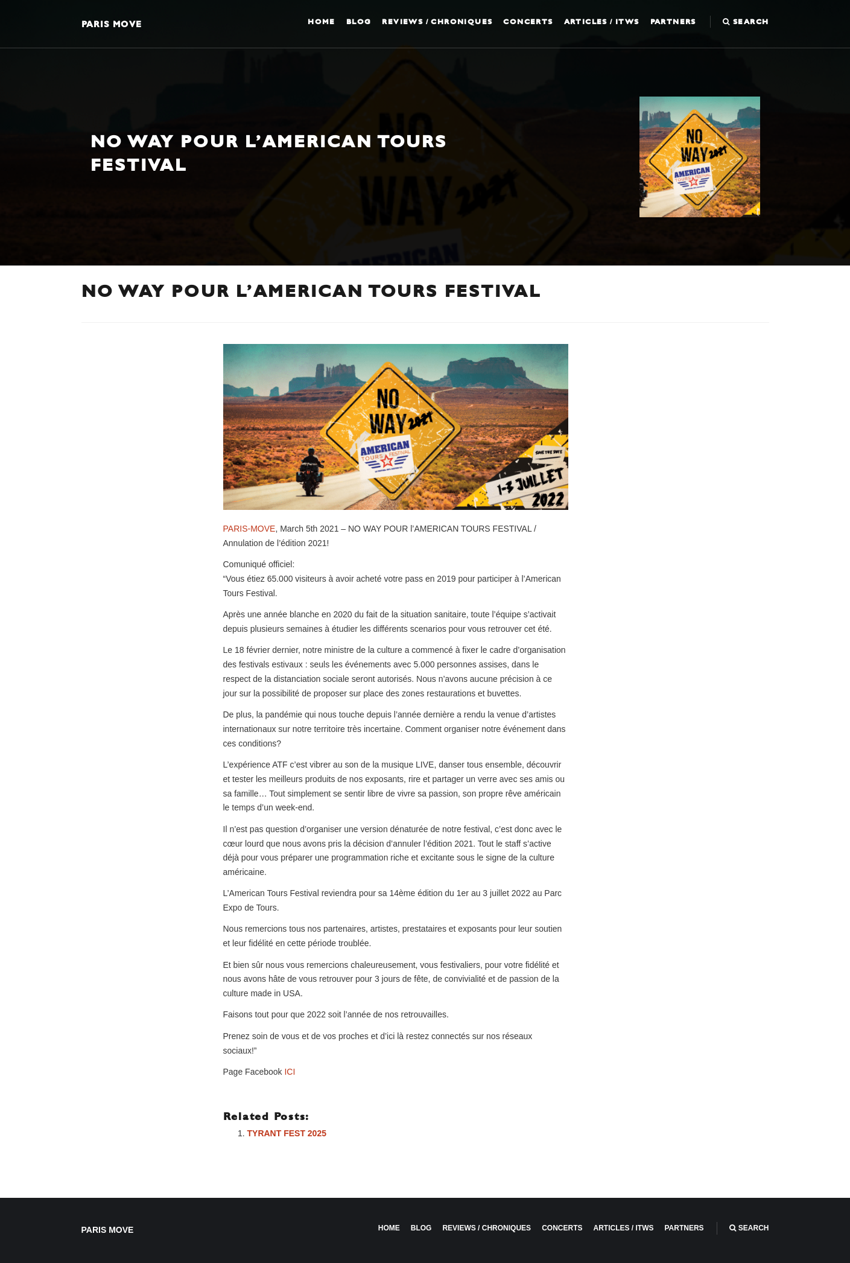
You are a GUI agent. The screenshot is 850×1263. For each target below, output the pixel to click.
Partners (673, 21)
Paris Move (111, 24)
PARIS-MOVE (249, 528)
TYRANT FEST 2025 (286, 1133)
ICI (289, 1072)
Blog (359, 21)
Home (321, 21)
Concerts (528, 21)
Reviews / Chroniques (437, 21)
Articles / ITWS (601, 21)
